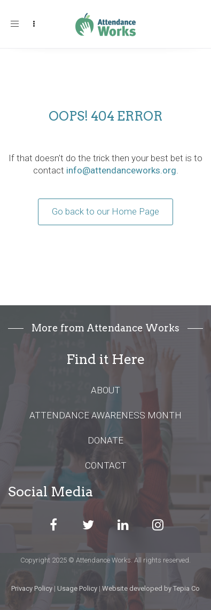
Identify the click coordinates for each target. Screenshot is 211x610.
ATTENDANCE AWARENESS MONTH (105, 415)
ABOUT (105, 390)
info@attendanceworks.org (121, 170)
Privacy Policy (31, 588)
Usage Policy (77, 588)
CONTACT (106, 465)
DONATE (105, 440)
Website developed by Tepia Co (151, 588)
